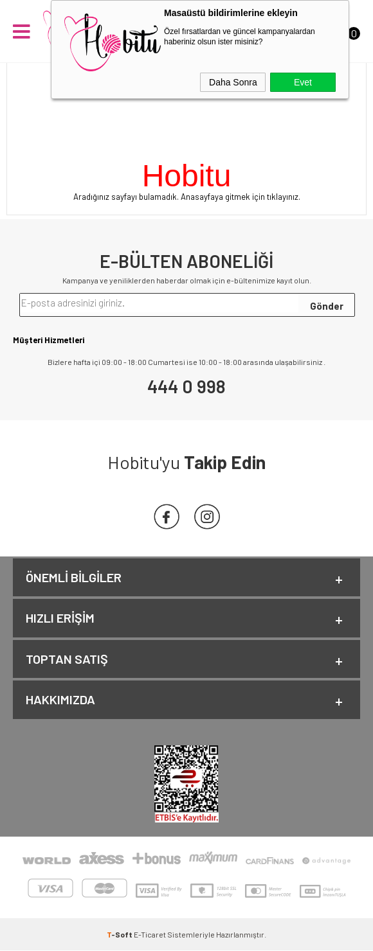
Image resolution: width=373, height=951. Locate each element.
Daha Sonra (233, 82)
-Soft (120, 934)
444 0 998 (186, 386)
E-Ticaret (150, 934)
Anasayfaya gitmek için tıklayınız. (240, 196)
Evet (303, 82)
